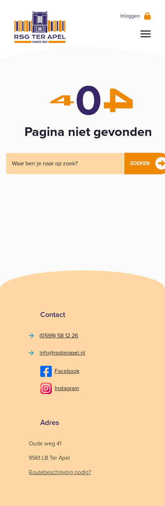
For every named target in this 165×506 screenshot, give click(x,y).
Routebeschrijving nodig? (60, 472)
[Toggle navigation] (146, 34)
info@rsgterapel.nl (62, 353)
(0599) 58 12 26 (59, 335)
